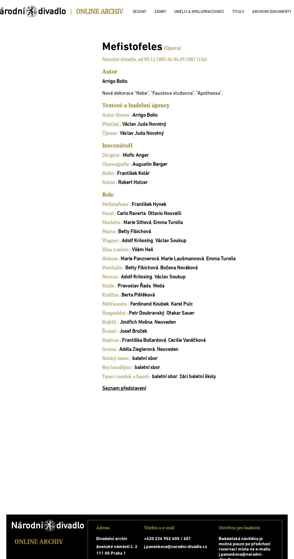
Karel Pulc (182, 304)
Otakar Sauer (180, 313)
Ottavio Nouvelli (164, 213)
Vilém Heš (142, 250)
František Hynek (149, 204)
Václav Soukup (170, 241)
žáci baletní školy (197, 376)
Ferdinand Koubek (149, 304)
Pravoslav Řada (134, 286)
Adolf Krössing (137, 241)
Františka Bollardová (144, 340)
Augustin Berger (149, 164)
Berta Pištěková (138, 295)
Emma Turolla (168, 222)
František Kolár (133, 173)
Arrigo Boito (114, 81)
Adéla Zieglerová (137, 349)
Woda (158, 286)
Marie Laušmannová (182, 259)
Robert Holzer (133, 182)
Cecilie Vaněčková (187, 340)
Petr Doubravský (146, 313)
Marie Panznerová (140, 259)
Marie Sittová (137, 222)
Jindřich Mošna (136, 322)
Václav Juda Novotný (144, 124)
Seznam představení (124, 388)
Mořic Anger (136, 155)
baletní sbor (144, 358)
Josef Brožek (133, 331)
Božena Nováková (179, 268)
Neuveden (165, 322)
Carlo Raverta (131, 213)
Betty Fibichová (134, 231)
